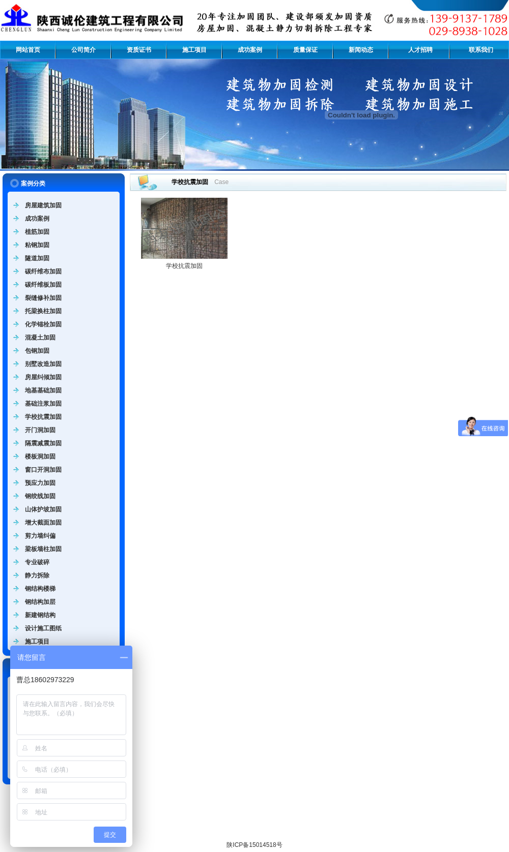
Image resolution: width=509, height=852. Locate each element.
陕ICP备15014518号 (254, 844)
